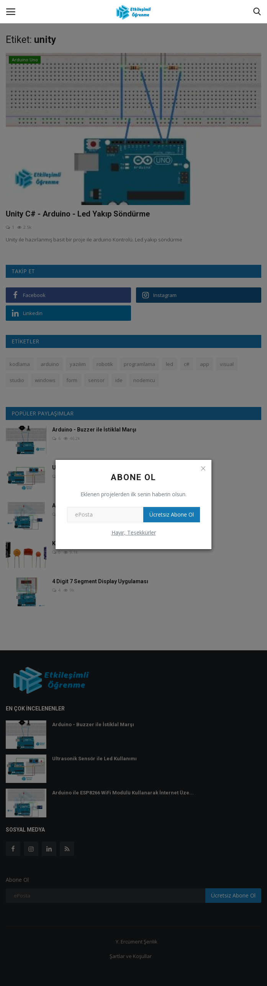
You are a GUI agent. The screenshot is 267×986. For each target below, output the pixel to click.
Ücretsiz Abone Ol (171, 514)
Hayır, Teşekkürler (133, 532)
